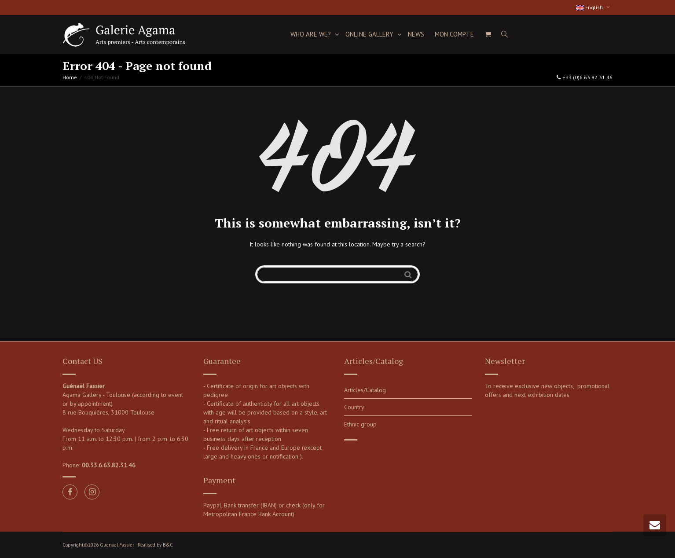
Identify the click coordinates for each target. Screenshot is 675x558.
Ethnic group (360, 424)
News (416, 34)
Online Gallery (370, 34)
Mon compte (454, 34)
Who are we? (311, 34)
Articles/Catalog (365, 390)
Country (354, 407)
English (590, 7)
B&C (168, 545)
